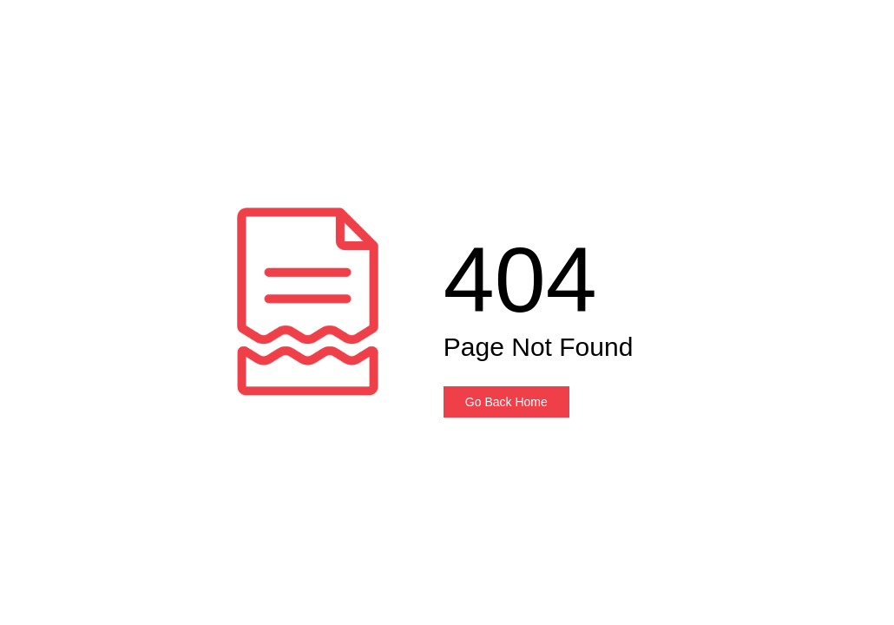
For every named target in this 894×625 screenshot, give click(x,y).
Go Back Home (506, 402)
